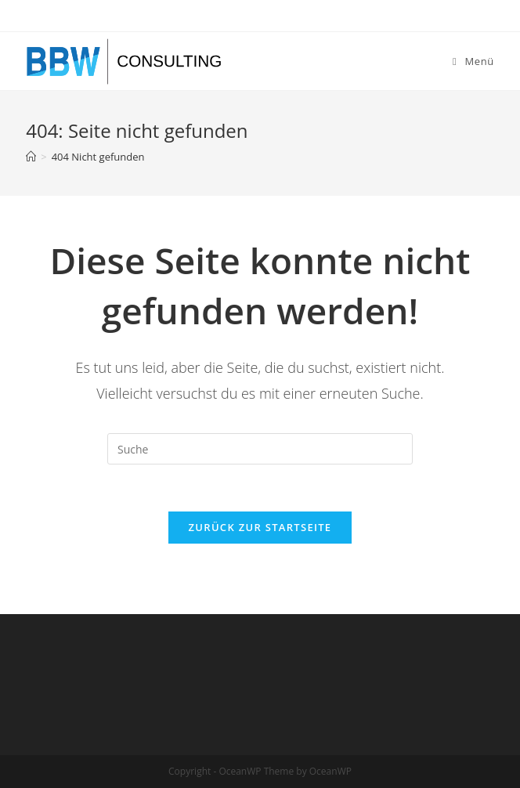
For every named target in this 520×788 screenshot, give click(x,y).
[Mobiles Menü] (473, 61)
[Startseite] (31, 157)
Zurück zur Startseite (260, 527)
